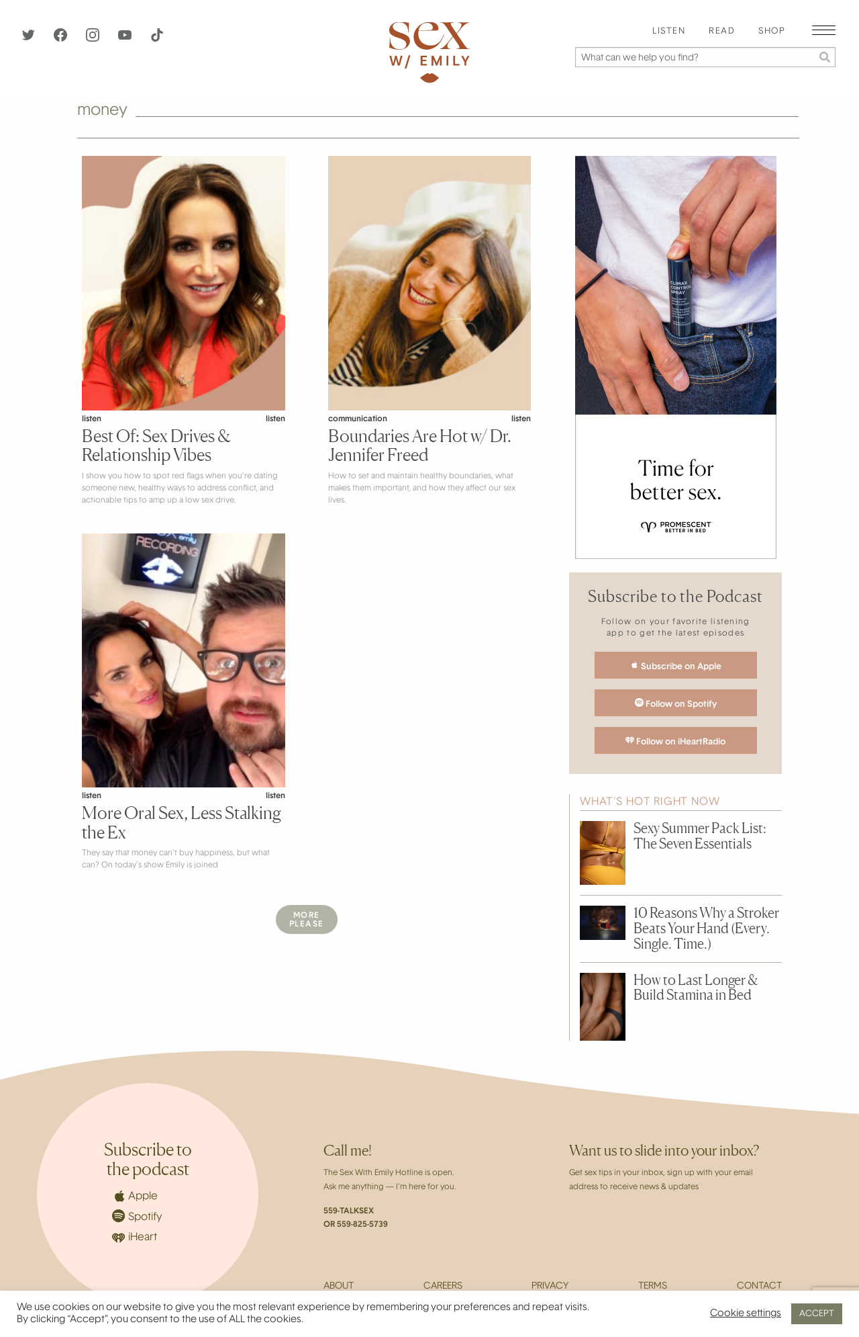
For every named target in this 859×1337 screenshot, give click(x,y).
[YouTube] (126, 39)
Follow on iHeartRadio (675, 741)
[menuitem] (669, 32)
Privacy (550, 1286)
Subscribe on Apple (675, 665)
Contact (759, 1286)
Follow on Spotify (676, 703)
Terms (652, 1286)
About (338, 1286)
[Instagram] (94, 39)
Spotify (137, 1215)
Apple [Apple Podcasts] (135, 1196)
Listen (668, 32)
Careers (442, 1286)
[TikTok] (157, 39)
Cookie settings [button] (745, 1314)
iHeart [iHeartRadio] (134, 1238)
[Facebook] (62, 39)
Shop (771, 32)
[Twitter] (29, 39)
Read (722, 32)
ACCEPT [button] (816, 1313)
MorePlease (306, 920)
